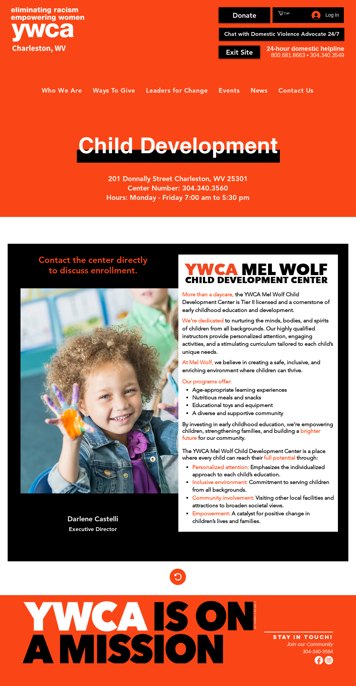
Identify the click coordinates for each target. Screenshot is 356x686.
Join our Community (310, 644)
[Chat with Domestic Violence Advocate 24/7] (281, 34)
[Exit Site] (239, 52)
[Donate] (244, 15)
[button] (293, 13)
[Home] (178, 577)
